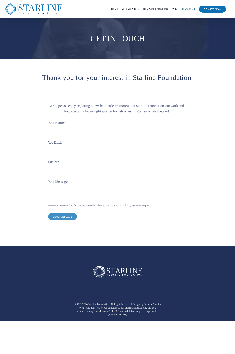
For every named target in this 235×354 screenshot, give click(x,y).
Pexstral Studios (152, 337)
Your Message (57, 182)
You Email (55, 142)
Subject (52, 162)
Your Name (56, 123)
